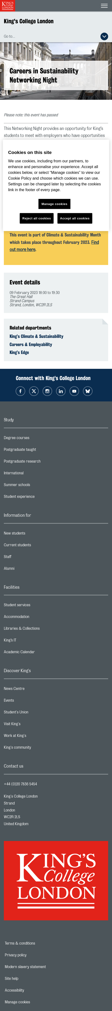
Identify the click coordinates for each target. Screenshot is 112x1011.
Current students (36, 546)
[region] (56, 185)
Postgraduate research (41, 462)
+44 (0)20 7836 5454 (20, 784)
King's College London (29, 21)
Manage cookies (34, 1002)
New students (33, 534)
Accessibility (31, 990)
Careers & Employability (31, 344)
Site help (28, 979)
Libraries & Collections (41, 630)
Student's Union (35, 713)
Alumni (28, 570)
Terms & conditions (36, 943)
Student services (36, 606)
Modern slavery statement (42, 967)
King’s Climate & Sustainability (36, 336)
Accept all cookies (75, 218)
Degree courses (36, 439)
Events (28, 702)
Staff (27, 558)
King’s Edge (19, 352)
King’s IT (29, 641)
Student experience (38, 498)
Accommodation (36, 618)
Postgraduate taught (39, 451)
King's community (36, 749)
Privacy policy (32, 955)
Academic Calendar (38, 653)
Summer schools (36, 486)
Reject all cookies (36, 218)
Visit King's (31, 725)
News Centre (33, 690)
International (33, 474)
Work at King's (34, 737)
